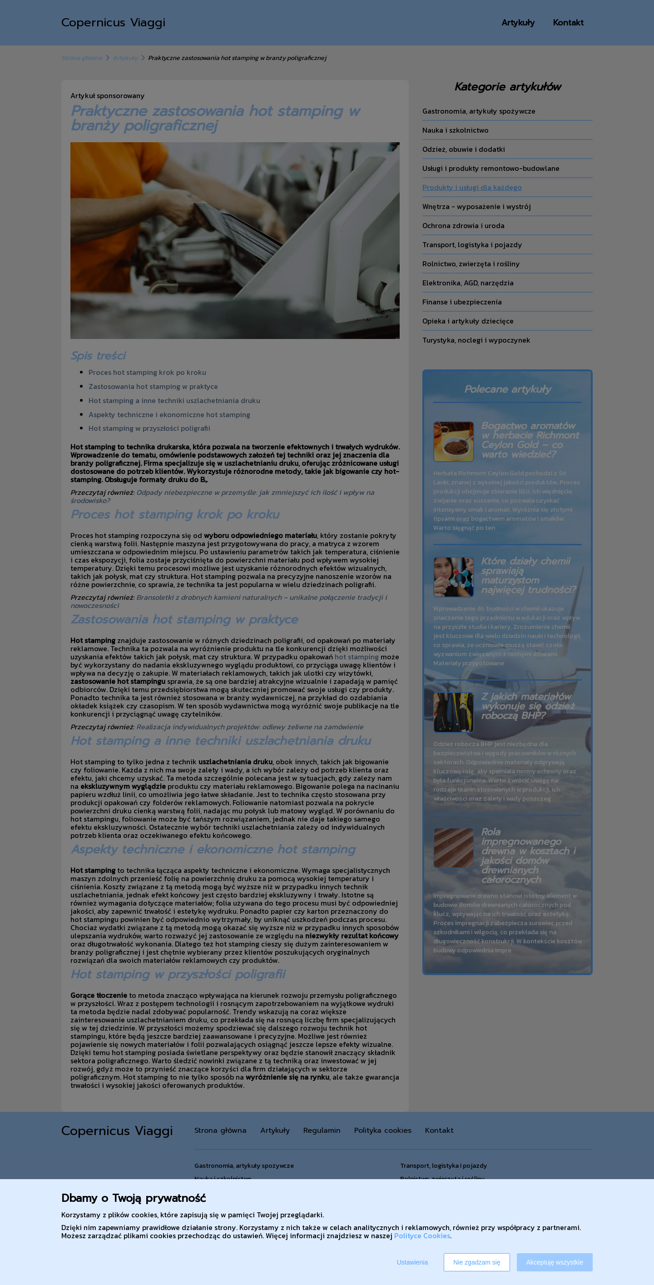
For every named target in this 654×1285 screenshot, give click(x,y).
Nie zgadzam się (476, 1262)
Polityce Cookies (422, 1235)
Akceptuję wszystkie (554, 1262)
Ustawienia (412, 1262)
